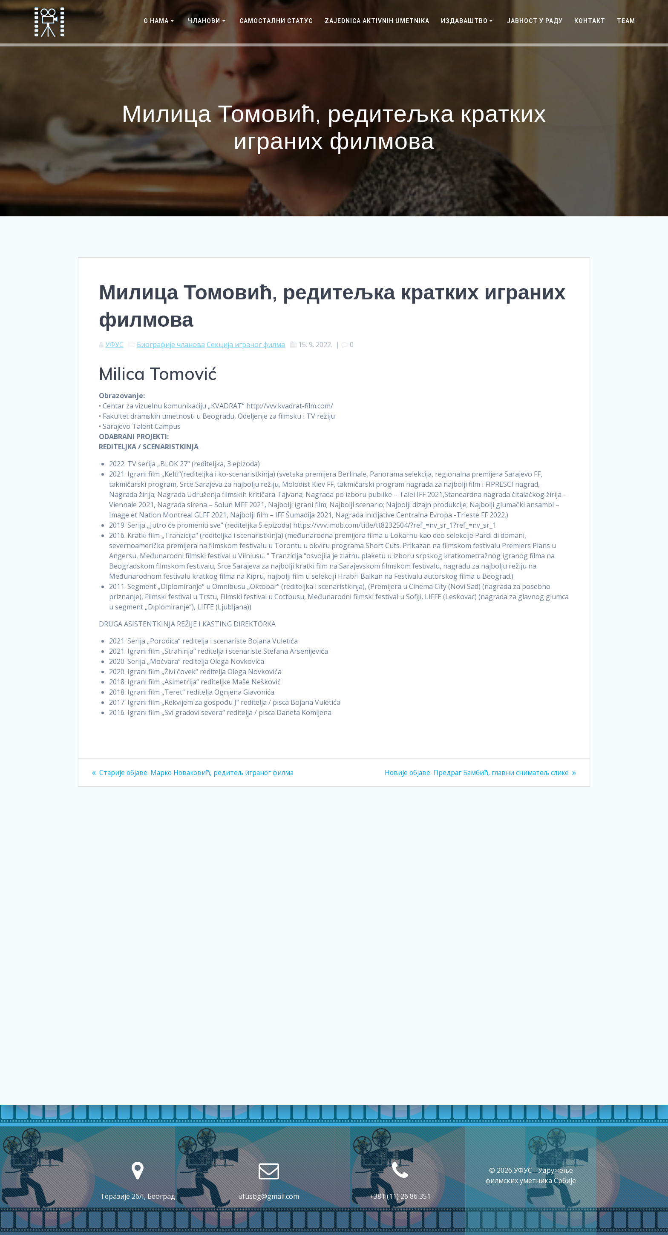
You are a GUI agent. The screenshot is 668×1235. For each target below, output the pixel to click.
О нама (156, 20)
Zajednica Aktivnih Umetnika (377, 20)
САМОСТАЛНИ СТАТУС (276, 20)
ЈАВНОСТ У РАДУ (535, 20)
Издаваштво (464, 20)
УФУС (114, 344)
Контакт (589, 20)
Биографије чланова (171, 344)
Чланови (204, 20)
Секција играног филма (246, 344)
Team (626, 20)
